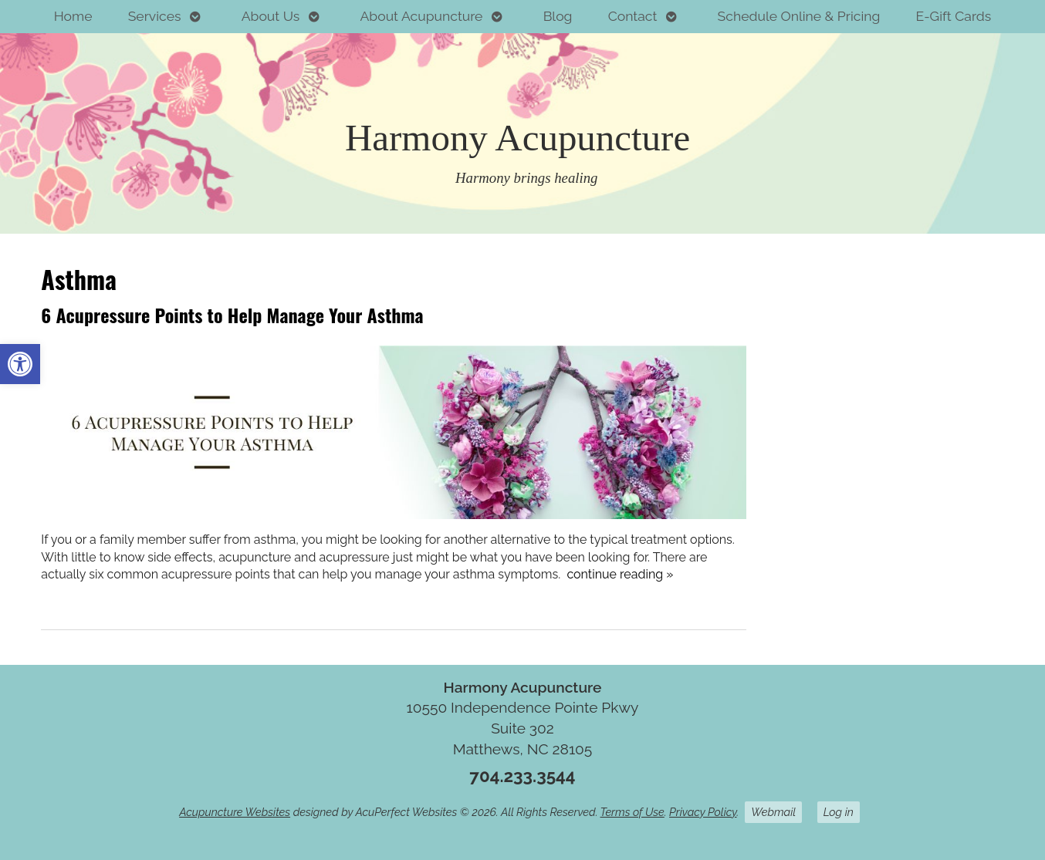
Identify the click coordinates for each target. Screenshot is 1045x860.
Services (154, 16)
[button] (20, 364)
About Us (271, 16)
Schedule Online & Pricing (799, 16)
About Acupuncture (421, 16)
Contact (633, 16)
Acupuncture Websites (234, 811)
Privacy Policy (702, 811)
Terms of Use (632, 811)
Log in (838, 811)
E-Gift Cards (954, 16)
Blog (558, 16)
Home (73, 16)
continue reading (619, 574)
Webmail (773, 811)
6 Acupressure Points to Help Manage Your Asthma (232, 315)
